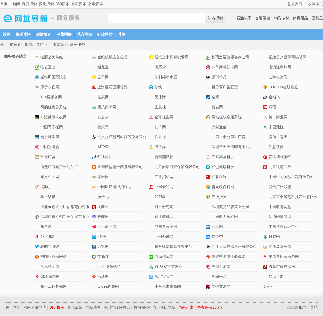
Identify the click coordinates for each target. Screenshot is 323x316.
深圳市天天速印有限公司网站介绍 (209, 147)
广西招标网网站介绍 (152, 177)
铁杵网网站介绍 (152, 127)
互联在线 (219, 177)
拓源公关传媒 (51, 57)
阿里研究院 (164, 207)
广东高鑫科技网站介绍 (209, 157)
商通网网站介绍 (94, 277)
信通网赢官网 (280, 217)
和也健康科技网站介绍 (209, 167)
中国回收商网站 (53, 257)
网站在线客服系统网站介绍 (209, 117)
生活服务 (43, 34)
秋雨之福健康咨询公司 (230, 57)
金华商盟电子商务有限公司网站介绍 (94, 167)
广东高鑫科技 (223, 157)
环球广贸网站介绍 (37, 157)
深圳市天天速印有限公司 (232, 147)
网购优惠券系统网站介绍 (37, 107)
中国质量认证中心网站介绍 (266, 227)
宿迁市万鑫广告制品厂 (59, 167)
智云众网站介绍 (94, 117)
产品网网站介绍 (209, 227)
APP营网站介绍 (94, 147)
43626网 (47, 237)
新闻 (16, 4)
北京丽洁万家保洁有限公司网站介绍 (152, 167)
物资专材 (281, 18)
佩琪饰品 (219, 77)
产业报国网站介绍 (209, 197)
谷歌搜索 (95, 4)
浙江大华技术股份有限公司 (234, 247)
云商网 (103, 217)
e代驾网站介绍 (94, 237)
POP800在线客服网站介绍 (266, 87)
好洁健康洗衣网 (53, 117)
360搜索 (62, 4)
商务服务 (77, 45)
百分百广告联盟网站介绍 (209, 87)
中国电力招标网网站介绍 (209, 217)
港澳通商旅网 (280, 67)
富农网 (217, 107)
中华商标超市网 (225, 67)
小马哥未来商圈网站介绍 (152, 287)
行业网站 (105, 34)
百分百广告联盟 (225, 87)
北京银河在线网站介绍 (266, 167)
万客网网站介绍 (94, 247)
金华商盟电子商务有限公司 (120, 167)
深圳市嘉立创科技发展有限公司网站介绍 (37, 217)
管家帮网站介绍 (94, 127)
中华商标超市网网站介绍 (209, 67)
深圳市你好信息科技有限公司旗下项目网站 (139, 308)
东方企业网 (49, 177)
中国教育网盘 (280, 207)
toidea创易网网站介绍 (94, 287)
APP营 (103, 147)
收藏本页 (315, 4)
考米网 (103, 177)
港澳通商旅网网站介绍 (266, 67)
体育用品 (300, 18)
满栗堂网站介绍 (152, 67)
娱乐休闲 (23, 34)
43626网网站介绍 (37, 237)
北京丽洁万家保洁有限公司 (177, 167)
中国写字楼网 (51, 127)
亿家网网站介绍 (94, 97)
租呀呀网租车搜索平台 (173, 247)
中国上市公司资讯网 (228, 137)
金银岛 (274, 97)
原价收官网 (49, 87)
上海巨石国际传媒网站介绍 (94, 87)
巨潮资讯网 (164, 237)
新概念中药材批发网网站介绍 (152, 57)
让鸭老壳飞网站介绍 (266, 77)
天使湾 (160, 97)
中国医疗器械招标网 (114, 187)
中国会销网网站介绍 (152, 187)
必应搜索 (78, 4)
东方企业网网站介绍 (37, 177)
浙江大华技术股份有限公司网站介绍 (209, 247)
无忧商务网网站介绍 (94, 227)
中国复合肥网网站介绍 (152, 227)
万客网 (103, 247)
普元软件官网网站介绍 (209, 187)
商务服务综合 (15, 57)
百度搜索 (29, 4)
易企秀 (217, 237)
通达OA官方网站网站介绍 (152, 267)
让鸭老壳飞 (278, 77)
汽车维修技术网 (282, 267)
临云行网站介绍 (152, 137)
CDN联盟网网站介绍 (37, 277)
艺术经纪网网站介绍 (37, 267)
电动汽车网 (164, 257)
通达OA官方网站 (168, 267)
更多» (268, 287)
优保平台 (219, 277)
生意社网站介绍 (152, 107)
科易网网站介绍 (266, 237)
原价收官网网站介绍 (37, 87)
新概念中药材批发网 (171, 57)
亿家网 (103, 97)
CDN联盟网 (50, 277)
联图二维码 (49, 247)
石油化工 (243, 18)
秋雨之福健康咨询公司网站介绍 (209, 57)
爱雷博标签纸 (280, 157)
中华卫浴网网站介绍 (209, 267)
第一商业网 (278, 117)
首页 (4, 4)
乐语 (272, 107)
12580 (160, 197)
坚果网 (46, 227)
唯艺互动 (47, 67)
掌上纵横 (47, 197)
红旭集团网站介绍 (94, 157)
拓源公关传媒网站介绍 (37, 57)
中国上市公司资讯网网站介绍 (209, 137)
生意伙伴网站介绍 (266, 147)
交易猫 (103, 257)
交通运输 (262, 18)
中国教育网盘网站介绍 (266, 207)
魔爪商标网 (106, 107)
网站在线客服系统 (227, 117)
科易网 (274, 237)
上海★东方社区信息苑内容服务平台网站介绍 (37, 207)
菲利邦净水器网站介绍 (152, 77)
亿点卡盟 (276, 277)
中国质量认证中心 (284, 227)
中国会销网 (164, 187)
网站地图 (93, 308)
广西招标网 (164, 177)
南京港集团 (49, 137)
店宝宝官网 (164, 277)
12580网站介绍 (152, 197)
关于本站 (12, 308)
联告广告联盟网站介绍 (266, 187)
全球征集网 (164, 117)
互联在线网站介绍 (209, 177)
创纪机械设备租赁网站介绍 (94, 57)
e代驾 (102, 237)
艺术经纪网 (49, 267)
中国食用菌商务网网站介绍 (266, 257)
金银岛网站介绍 (266, 97)
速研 (215, 97)
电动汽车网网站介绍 (152, 257)
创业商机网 (164, 217)
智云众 (103, 117)
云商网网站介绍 (94, 217)
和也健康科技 (223, 167)
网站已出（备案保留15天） (201, 308)
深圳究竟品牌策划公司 (230, 207)
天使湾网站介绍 (152, 97)
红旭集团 (105, 157)
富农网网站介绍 (209, 107)
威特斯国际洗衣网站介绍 (37, 77)
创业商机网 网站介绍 (152, 217)
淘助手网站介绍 (37, 187)
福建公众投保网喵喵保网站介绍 (266, 57)
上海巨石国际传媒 (112, 87)
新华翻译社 (164, 157)
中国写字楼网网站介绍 (37, 127)
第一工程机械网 (53, 287)
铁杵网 (160, 127)
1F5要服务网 (51, 97)
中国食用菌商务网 (284, 257)
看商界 (103, 207)
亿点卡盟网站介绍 (266, 277)
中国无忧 (276, 127)
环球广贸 (47, 157)
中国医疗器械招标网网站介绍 (94, 187)
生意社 (160, 107)
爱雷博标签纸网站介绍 (266, 157)
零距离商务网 (280, 247)
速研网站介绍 (209, 97)
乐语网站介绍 (266, 107)
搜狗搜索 (46, 4)
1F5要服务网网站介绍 (37, 97)
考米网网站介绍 (94, 177)
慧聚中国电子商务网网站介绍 (209, 257)
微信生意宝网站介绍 (266, 137)
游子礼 (103, 197)
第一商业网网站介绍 (266, 117)
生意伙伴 (276, 147)
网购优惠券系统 (53, 107)
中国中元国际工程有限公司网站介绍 (266, 177)
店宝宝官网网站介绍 (152, 277)
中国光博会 (49, 147)
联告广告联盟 (280, 187)
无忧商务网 (106, 227)
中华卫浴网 (221, 267)
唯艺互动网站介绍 (37, 67)
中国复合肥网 (166, 227)
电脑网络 (64, 34)
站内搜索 (215, 18)
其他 (121, 34)
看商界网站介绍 (94, 207)
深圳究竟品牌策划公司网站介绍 (209, 207)
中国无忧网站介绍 (266, 127)
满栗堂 (160, 67)
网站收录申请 (34, 308)
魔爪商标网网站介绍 (94, 107)
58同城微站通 (109, 267)
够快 (158, 87)
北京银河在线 (280, 167)
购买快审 (56, 308)
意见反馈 (294, 4)
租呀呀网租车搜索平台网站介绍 (152, 247)
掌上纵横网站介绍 (37, 197)
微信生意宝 (278, 137)
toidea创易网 (108, 287)
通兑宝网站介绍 (94, 67)
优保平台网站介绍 (209, 277)
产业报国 (219, 197)
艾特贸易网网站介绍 (209, 287)
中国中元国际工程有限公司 (291, 177)
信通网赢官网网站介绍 (266, 217)
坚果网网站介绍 (37, 227)
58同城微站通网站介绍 (94, 267)
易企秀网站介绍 (209, 237)
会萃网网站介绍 (94, 77)
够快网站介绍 (152, 87)
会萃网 (103, 77)
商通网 (103, 277)
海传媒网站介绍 (152, 147)
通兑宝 (103, 67)
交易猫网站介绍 (94, 257)
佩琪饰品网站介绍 (209, 77)
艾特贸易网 (221, 287)
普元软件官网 (223, 187)
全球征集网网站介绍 (152, 117)
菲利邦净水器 (166, 77)
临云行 (160, 137)
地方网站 (84, 34)
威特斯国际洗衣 (53, 77)
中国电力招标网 (225, 217)
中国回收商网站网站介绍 (37, 257)
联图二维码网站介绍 (37, 247)
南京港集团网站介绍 (37, 137)
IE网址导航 (24, 18)
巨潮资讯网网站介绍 (152, 237)
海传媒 (160, 147)
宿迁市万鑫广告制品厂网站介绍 (37, 167)
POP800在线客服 (283, 87)
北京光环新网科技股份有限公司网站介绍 (94, 137)
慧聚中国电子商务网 (228, 257)
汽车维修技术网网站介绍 (266, 267)
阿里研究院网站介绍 (152, 207)
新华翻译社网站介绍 (152, 157)
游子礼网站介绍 (94, 197)
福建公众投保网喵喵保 (287, 57)
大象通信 (219, 127)
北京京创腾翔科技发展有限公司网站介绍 (266, 197)
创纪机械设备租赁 (112, 57)
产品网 (217, 227)
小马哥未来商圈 (168, 287)
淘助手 (46, 187)
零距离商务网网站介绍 (266, 247)
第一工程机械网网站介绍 (37, 287)
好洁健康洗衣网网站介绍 (37, 117)
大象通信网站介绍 (209, 127)
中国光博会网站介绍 (37, 147)
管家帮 (103, 127)
